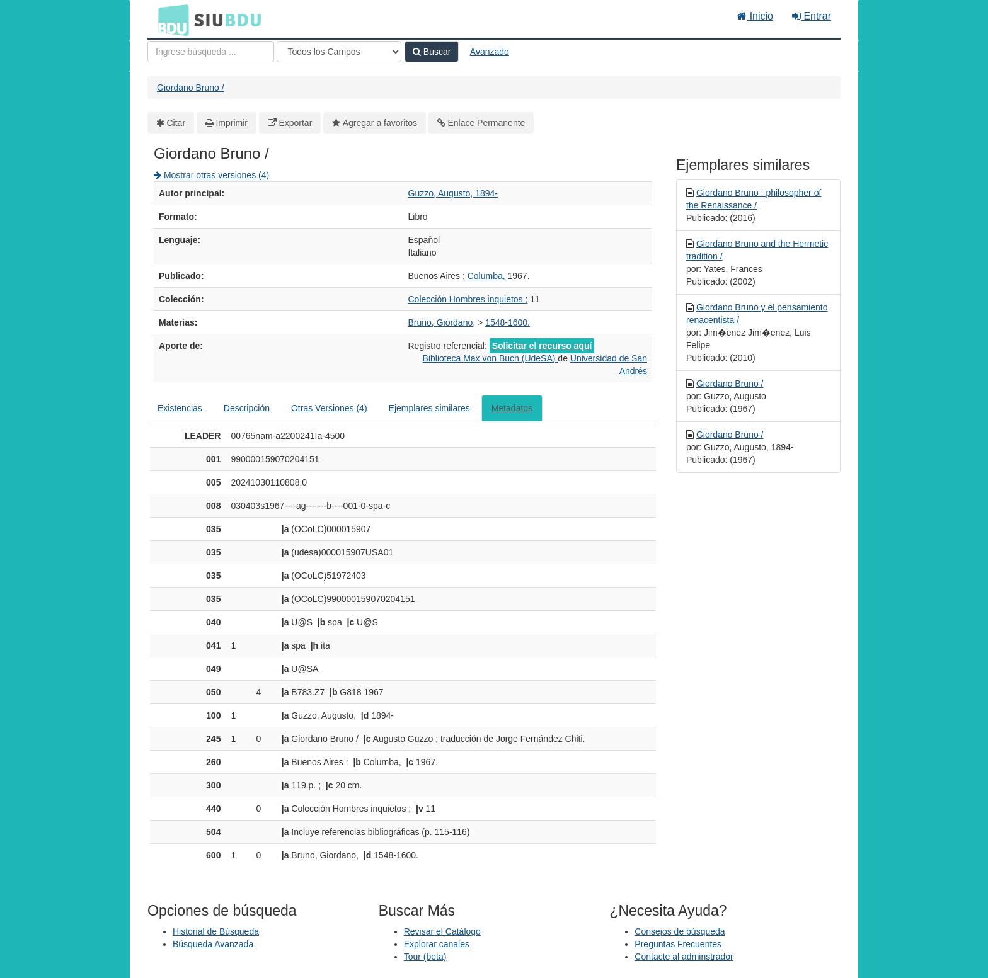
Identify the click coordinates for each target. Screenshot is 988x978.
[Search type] (339, 51)
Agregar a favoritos (380, 123)
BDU (170, 19)
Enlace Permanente (486, 123)
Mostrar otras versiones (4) (211, 175)
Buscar (432, 52)
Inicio (755, 16)
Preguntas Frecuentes (678, 944)
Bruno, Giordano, (442, 322)
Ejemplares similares (429, 408)
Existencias (180, 408)
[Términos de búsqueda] (210, 51)
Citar (176, 123)
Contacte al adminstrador (684, 957)
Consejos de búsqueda (680, 931)
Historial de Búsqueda (216, 931)
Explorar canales (436, 944)
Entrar (811, 16)
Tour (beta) (425, 957)
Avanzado (489, 52)
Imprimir (231, 123)
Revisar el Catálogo (442, 931)
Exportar (295, 123)
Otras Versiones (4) (329, 408)
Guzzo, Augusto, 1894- (453, 193)
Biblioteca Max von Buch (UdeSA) (490, 358)
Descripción (247, 408)
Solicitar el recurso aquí (542, 346)
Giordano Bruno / (190, 87)
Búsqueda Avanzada (213, 944)
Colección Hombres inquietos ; (468, 299)
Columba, (488, 276)
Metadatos (511, 408)
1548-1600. (507, 322)
